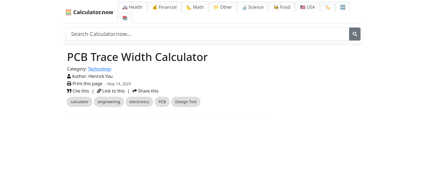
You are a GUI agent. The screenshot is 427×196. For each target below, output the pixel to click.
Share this (145, 91)
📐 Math (195, 7)
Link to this (111, 91)
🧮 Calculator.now (89, 12)
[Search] (355, 34)
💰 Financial (164, 7)
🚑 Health (132, 7)
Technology (99, 69)
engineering (109, 101)
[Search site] (207, 34)
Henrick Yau (101, 76)
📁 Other (222, 7)
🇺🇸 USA (307, 7)
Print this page (84, 84)
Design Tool (186, 101)
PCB (162, 101)
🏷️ (327, 7)
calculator (80, 101)
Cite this (78, 91)
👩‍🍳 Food (281, 7)
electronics (139, 101)
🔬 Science (253, 7)
